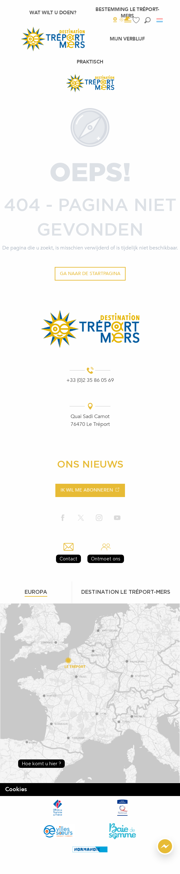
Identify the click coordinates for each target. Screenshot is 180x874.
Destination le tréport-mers (125, 592)
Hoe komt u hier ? (41, 763)
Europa (36, 592)
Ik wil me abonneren (87, 490)
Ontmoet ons (105, 558)
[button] (147, 20)
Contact (68, 558)
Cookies (16, 789)
